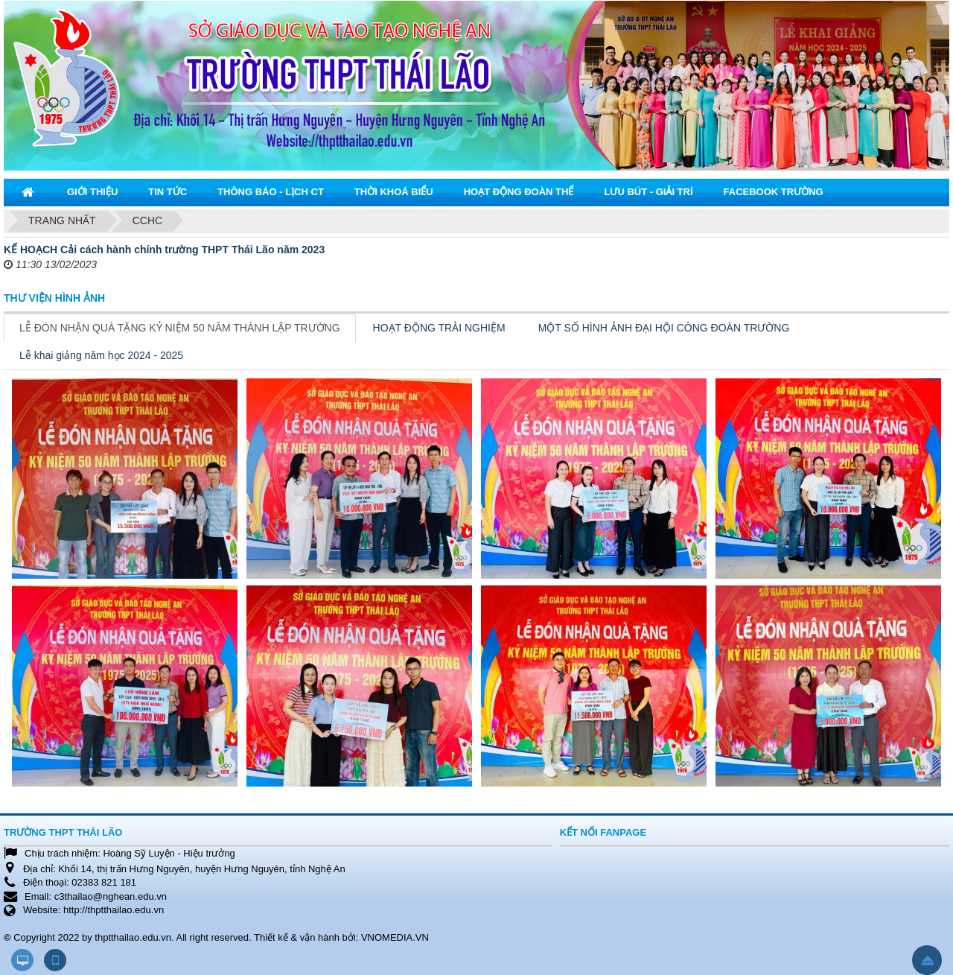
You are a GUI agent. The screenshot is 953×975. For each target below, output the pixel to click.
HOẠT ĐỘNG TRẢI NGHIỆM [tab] (439, 328)
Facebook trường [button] (773, 191)
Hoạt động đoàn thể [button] (519, 191)
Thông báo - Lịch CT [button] (270, 191)
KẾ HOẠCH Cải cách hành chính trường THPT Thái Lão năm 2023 (164, 249)
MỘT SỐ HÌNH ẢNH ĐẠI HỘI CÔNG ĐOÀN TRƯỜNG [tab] (664, 328)
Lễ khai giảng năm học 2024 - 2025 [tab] (101, 355)
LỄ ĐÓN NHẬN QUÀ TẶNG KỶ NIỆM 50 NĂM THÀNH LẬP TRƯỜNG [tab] (179, 328)
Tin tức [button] (167, 191)
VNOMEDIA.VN (395, 937)
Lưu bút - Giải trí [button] (648, 191)
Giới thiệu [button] (92, 191)
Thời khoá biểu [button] (393, 191)
